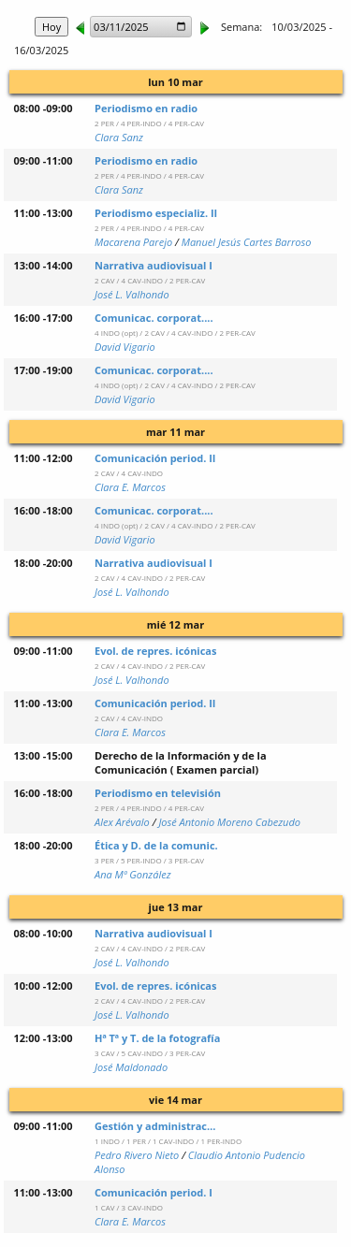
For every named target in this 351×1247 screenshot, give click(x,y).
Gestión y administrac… (155, 1126)
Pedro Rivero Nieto (137, 1155)
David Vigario (125, 347)
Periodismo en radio (146, 108)
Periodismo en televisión (158, 793)
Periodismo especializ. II (156, 213)
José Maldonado (131, 1067)
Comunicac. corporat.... (154, 318)
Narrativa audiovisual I (153, 265)
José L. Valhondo (132, 294)
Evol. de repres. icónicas (156, 651)
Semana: (241, 27)
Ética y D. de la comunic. (156, 845)
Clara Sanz (119, 137)
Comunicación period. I (153, 1192)
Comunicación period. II (155, 458)
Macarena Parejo (133, 242)
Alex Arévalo (122, 822)
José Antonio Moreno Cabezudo (229, 822)
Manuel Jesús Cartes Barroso (247, 242)
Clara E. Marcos (130, 487)
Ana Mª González (133, 874)
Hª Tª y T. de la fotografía (157, 1038)
